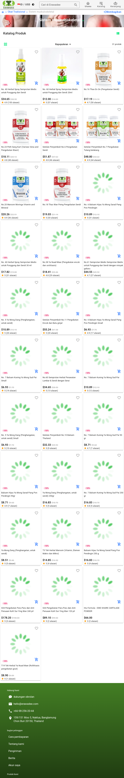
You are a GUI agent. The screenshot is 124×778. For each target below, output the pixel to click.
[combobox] (59, 5)
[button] (63, 44)
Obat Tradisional (16, 11)
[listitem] (62, 697)
